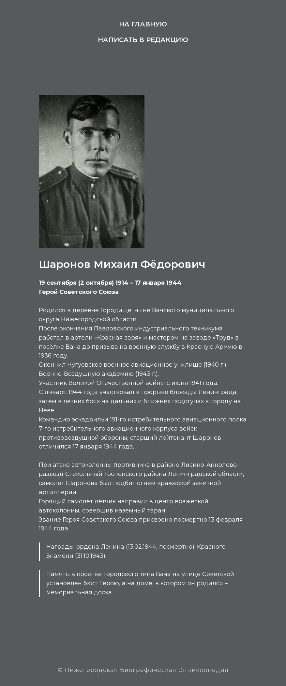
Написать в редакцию (143, 40)
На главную (143, 24)
